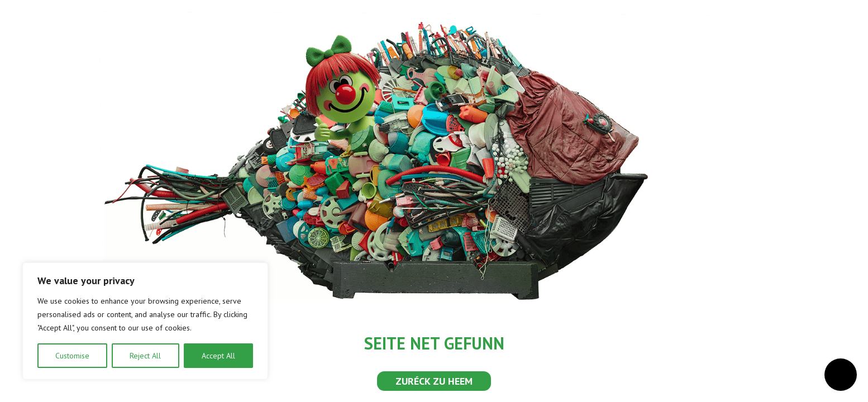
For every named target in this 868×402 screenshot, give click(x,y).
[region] (145, 321)
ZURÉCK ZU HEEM (434, 381)
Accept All (218, 356)
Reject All (145, 356)
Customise (72, 356)
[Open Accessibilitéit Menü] (840, 374)
